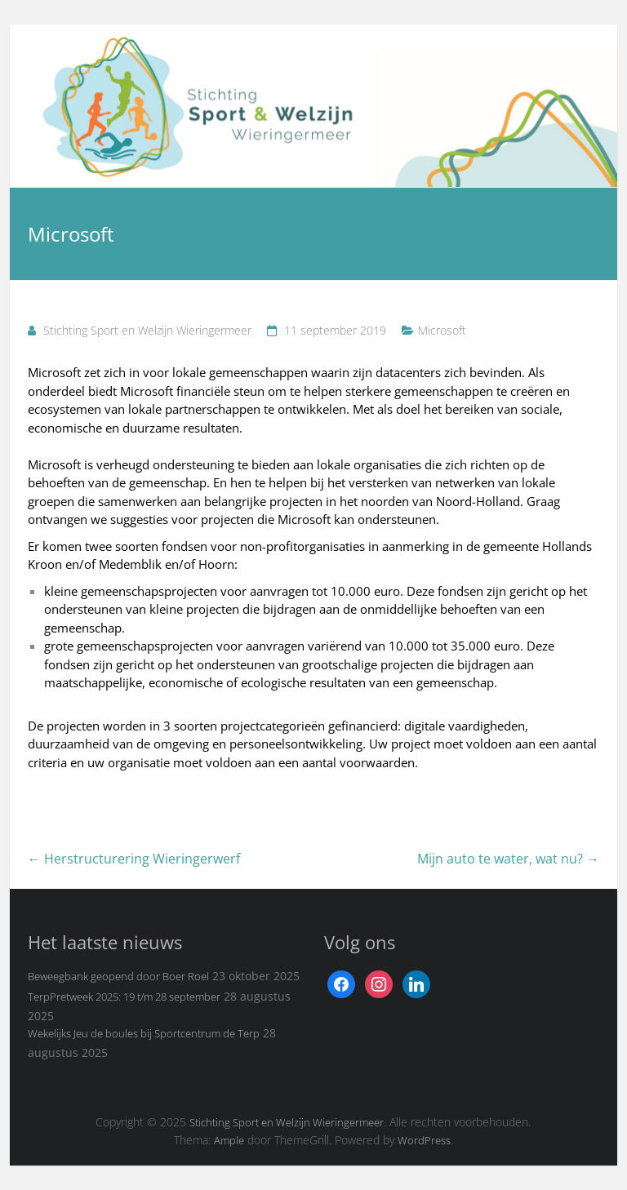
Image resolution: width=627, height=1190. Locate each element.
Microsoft (442, 330)
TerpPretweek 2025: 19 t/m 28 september (124, 996)
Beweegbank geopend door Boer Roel (118, 976)
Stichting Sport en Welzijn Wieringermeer (147, 330)
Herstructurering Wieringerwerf (134, 859)
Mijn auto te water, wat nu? (508, 859)
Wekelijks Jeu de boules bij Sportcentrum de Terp (144, 1033)
